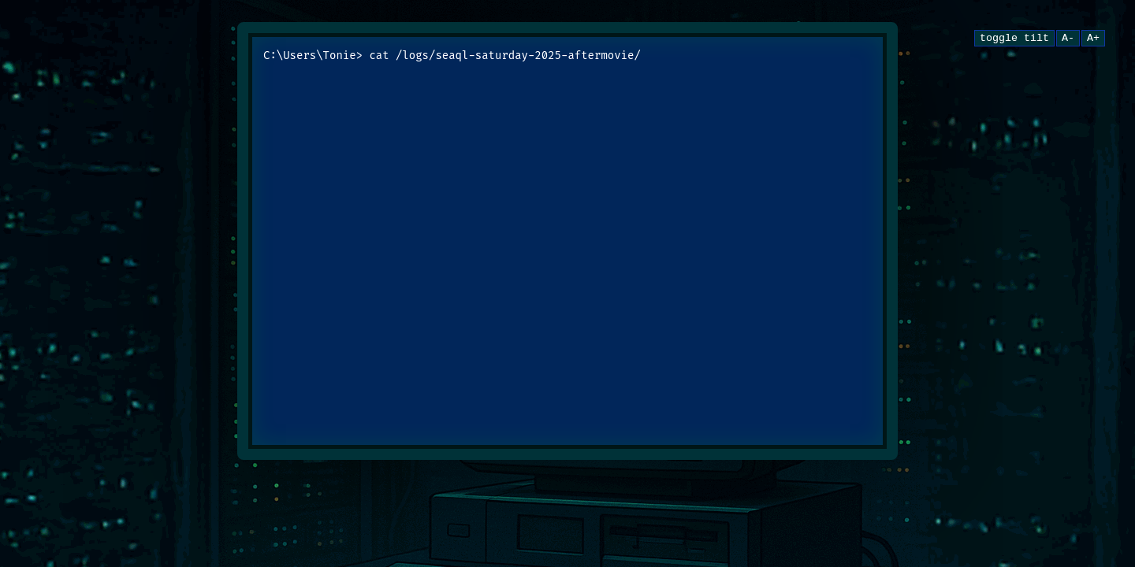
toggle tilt (1014, 39)
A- (1068, 39)
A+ (1093, 39)
